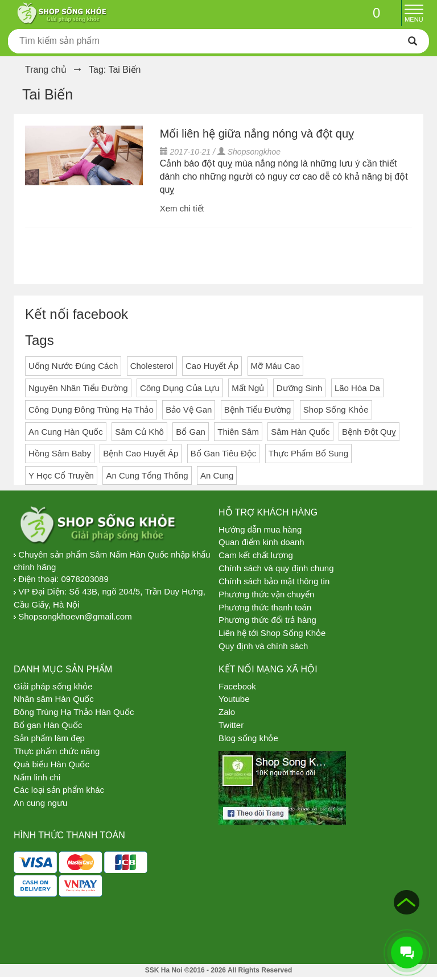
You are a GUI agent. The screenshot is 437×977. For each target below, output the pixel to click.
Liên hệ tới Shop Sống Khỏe (271, 633)
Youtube (234, 699)
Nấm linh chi (37, 777)
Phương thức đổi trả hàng (267, 620)
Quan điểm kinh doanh (261, 542)
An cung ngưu (40, 803)
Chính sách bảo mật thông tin (273, 581)
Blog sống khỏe (248, 738)
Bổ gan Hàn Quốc (48, 725)
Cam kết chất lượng (255, 555)
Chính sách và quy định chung (275, 568)
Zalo (226, 712)
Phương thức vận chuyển (266, 594)
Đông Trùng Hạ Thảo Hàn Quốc (74, 712)
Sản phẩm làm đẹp (49, 738)
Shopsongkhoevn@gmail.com (75, 616)
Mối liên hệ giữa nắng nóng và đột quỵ (257, 133)
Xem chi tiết (182, 208)
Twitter (231, 725)
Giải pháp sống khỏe (53, 686)
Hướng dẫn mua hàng (260, 529)
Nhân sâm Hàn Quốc (54, 699)
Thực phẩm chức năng (57, 751)
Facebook (237, 686)
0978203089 (84, 579)
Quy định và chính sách (263, 646)
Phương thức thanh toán (264, 607)
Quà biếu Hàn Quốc (51, 764)
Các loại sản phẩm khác (59, 790)
